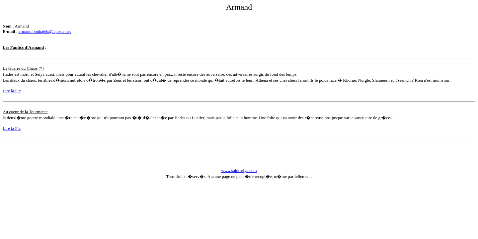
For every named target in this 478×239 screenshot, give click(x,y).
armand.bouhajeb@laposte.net (45, 31)
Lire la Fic (12, 90)
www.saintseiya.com (239, 170)
